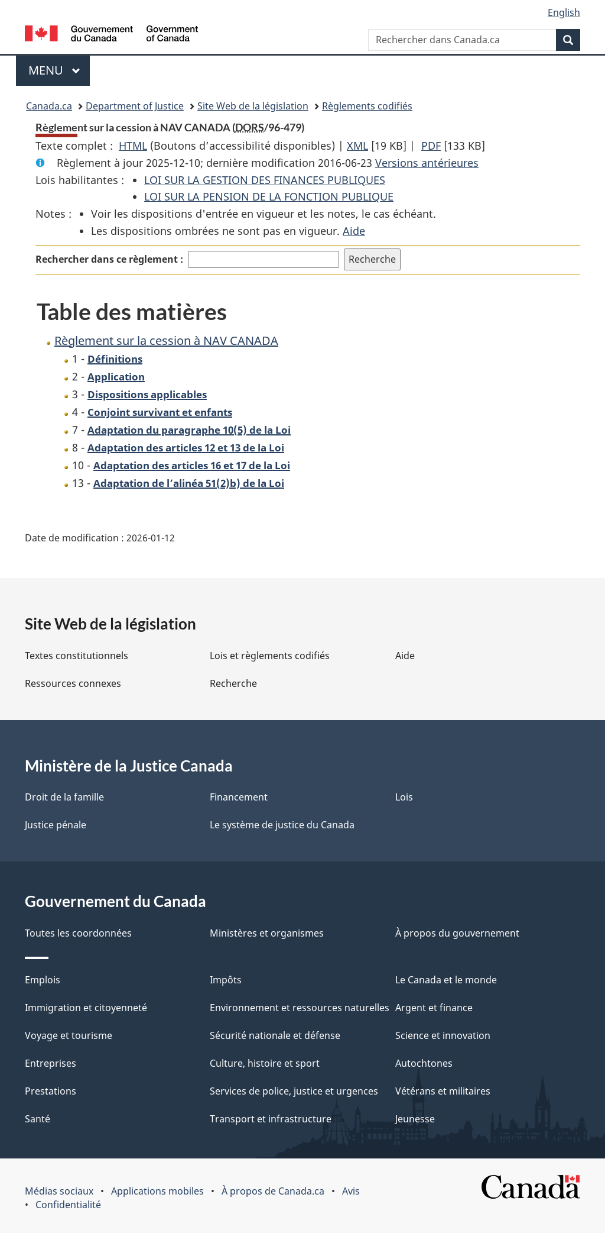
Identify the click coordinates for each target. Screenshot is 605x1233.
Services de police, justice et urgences (294, 1091)
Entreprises (50, 1063)
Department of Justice (135, 105)
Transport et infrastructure (270, 1118)
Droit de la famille (64, 796)
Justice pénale (55, 824)
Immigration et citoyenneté (86, 1007)
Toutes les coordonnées (78, 933)
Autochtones (424, 1063)
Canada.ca (49, 105)
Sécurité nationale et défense (275, 1035)
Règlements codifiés (367, 105)
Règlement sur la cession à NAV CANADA (166, 340)
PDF (431, 145)
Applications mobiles (157, 1191)
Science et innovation (442, 1035)
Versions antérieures (427, 163)
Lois (404, 796)
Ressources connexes (73, 683)
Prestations (50, 1091)
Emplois (42, 979)
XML (357, 145)
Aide (354, 231)
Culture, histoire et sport (265, 1063)
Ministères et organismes (267, 933)
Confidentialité (68, 1204)
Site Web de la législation (252, 105)
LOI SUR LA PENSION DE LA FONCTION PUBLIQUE (268, 196)
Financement (239, 796)
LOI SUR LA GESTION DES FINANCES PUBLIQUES (264, 180)
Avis (351, 1191)
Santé (37, 1118)
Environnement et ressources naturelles (299, 1007)
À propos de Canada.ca (273, 1191)
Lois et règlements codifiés (270, 655)
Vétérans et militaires (442, 1091)
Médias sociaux (59, 1191)
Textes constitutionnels (76, 655)
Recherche (233, 683)
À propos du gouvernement (457, 933)
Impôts (226, 979)
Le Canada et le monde (446, 979)
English (564, 12)
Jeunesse (415, 1118)
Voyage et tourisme (68, 1035)
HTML (133, 145)
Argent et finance (434, 1007)
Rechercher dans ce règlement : (109, 259)
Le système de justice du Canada (282, 824)
